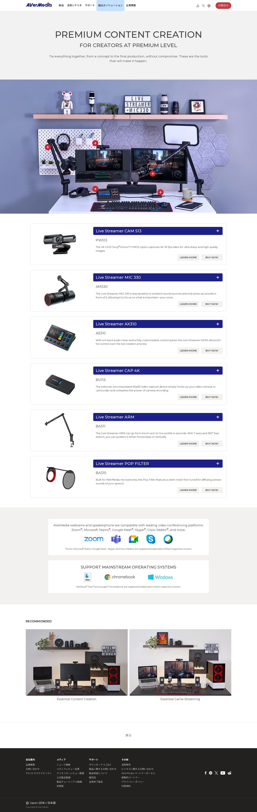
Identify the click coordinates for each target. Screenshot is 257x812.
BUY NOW (212, 257)
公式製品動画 (63, 777)
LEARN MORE (188, 257)
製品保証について (98, 773)
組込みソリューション (110, 5)
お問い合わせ (33, 769)
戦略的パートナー (130, 777)
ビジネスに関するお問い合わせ (137, 769)
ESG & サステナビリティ (39, 773)
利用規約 (126, 786)
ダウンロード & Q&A (100, 764)
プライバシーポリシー (132, 781)
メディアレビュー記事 (68, 769)
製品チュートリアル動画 (69, 781)
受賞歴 (60, 786)
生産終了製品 (96, 781)
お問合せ (223, 5)
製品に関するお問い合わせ (103, 769)
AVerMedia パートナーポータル (138, 773)
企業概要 (131, 5)
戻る (128, 735)
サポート (90, 5)
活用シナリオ (74, 5)
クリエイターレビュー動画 (70, 773)
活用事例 (126, 764)
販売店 (92, 777)
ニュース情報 (63, 764)
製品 (61, 5)
